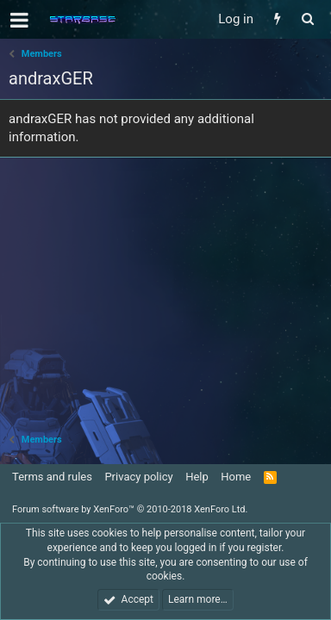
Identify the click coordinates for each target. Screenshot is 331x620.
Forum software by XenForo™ (129, 509)
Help (197, 476)
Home (236, 476)
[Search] (307, 19)
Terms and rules (52, 476)
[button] (19, 20)
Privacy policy (138, 476)
